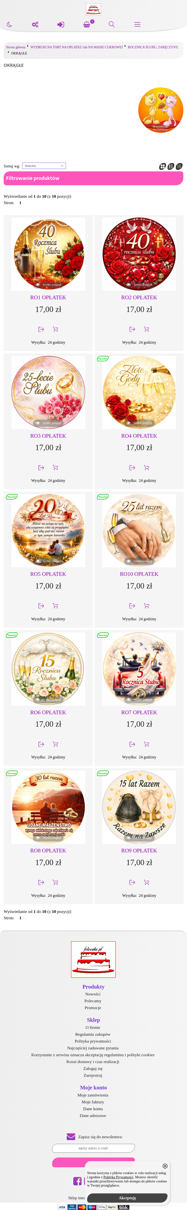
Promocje (93, 1007)
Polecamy (92, 1000)
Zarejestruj (93, 1075)
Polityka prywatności (93, 1041)
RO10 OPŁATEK (139, 574)
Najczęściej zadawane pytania (93, 1047)
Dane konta (93, 1108)
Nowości (93, 994)
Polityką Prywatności (118, 1177)
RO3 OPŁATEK (48, 436)
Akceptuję (127, 1198)
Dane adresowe (93, 1115)
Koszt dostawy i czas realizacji (92, 1061)
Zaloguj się (93, 1068)
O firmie (92, 1027)
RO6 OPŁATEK (48, 712)
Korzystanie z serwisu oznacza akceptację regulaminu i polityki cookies (92, 1054)
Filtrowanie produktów (32, 178)
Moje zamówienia (92, 1095)
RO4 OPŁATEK (139, 436)
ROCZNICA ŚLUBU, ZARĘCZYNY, (153, 47)
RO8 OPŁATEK (48, 851)
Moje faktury (93, 1101)
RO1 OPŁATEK (48, 297)
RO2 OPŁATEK (139, 297)
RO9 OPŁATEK (139, 851)
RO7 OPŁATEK (139, 712)
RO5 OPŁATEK (48, 574)
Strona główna (15, 47)
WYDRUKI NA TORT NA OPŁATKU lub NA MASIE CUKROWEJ (76, 47)
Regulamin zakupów (93, 1034)
